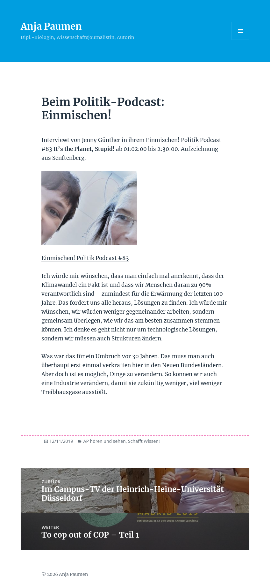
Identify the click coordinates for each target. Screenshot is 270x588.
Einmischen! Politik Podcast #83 (85, 258)
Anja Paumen (51, 26)
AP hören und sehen (104, 441)
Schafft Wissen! (144, 441)
